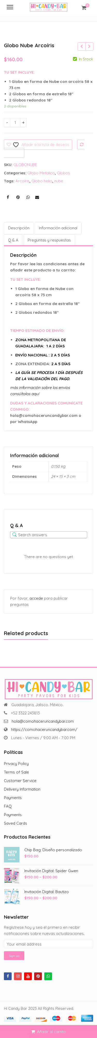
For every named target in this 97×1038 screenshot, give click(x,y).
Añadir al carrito (51, 1031)
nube (58, 180)
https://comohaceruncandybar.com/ (44, 729)
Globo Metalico (41, 172)
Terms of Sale (16, 772)
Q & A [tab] (13, 240)
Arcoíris (22, 180)
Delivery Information (22, 789)
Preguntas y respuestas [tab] (49, 240)
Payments (13, 797)
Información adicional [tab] (58, 227)
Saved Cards (15, 823)
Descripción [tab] (18, 227)
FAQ (8, 806)
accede (36, 598)
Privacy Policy (16, 763)
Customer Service (20, 780)
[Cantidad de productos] (15, 122)
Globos (63, 172)
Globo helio (42, 180)
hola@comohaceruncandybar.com (43, 721)
